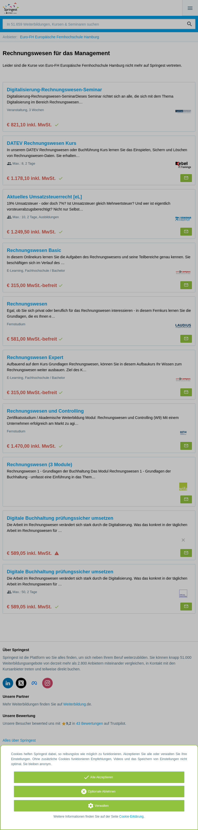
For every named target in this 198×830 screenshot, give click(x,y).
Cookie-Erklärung (131, 816)
